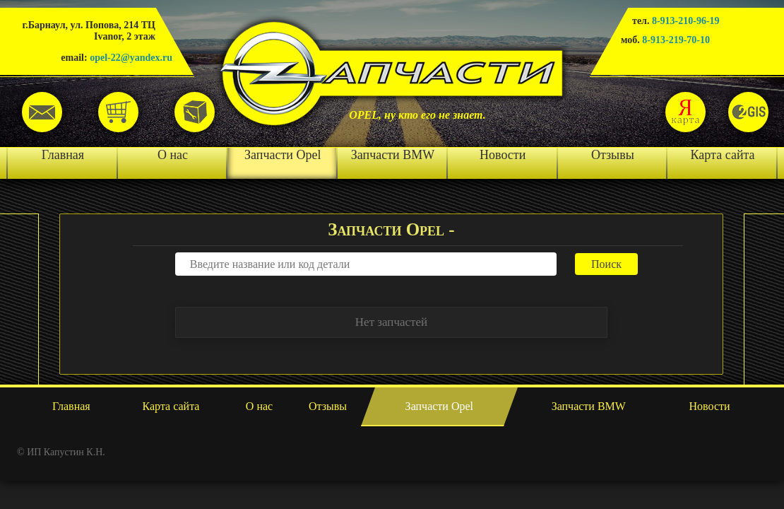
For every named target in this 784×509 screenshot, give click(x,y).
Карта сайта (723, 155)
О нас (173, 155)
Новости (502, 155)
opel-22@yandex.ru (131, 57)
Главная (63, 155)
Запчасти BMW (392, 155)
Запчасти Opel (282, 155)
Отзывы (612, 155)
